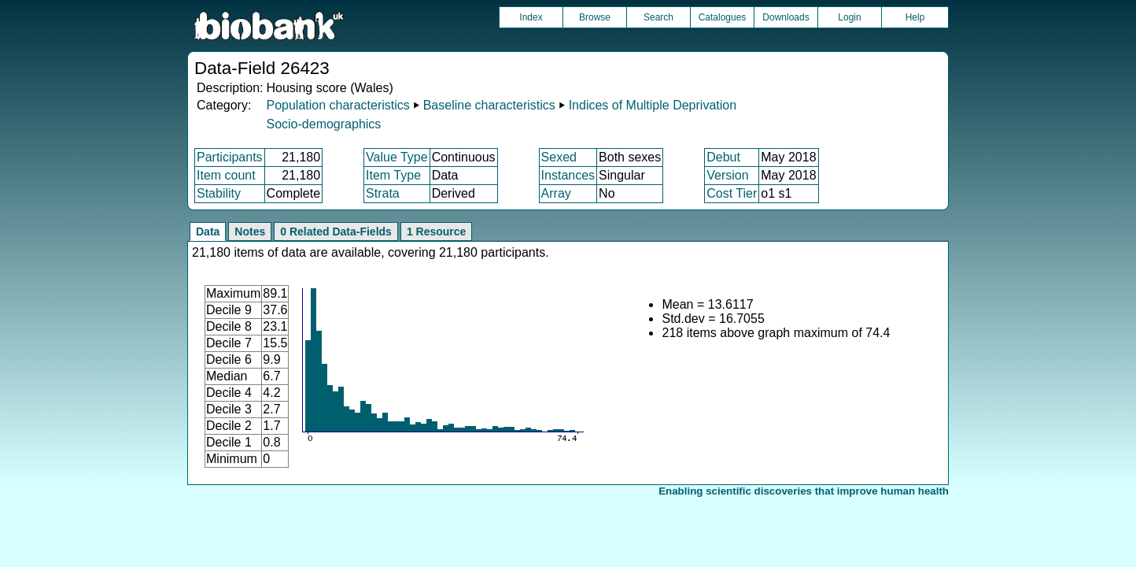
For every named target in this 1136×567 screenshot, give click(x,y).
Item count (226, 175)
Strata (383, 193)
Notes (249, 231)
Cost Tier (731, 193)
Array (556, 193)
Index (530, 17)
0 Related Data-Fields (336, 231)
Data (207, 231)
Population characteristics (337, 105)
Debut (723, 157)
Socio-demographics (323, 124)
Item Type (393, 175)
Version (727, 175)
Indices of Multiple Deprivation (652, 105)
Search (658, 17)
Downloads (785, 17)
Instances (568, 175)
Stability (219, 193)
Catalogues (723, 17)
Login (849, 17)
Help (915, 17)
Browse (594, 17)
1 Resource (436, 231)
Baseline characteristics (489, 105)
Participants (230, 157)
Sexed (559, 157)
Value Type (397, 157)
